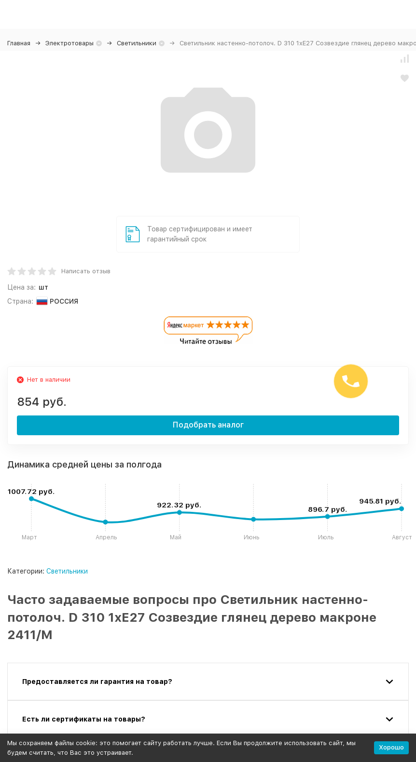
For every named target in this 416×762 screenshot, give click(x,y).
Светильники (136, 43)
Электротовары (69, 43)
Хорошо (391, 747)
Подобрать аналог (208, 424)
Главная (18, 43)
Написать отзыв (86, 271)
